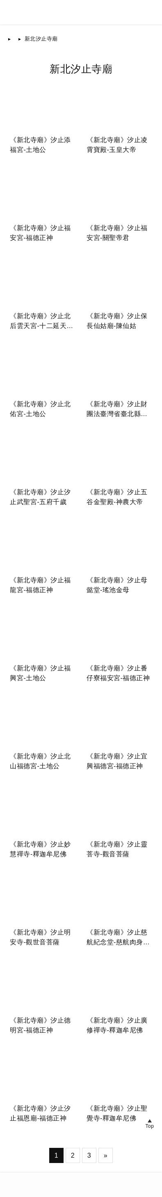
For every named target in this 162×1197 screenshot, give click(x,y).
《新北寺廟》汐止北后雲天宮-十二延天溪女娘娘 (41, 321)
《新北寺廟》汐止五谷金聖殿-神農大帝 (117, 497)
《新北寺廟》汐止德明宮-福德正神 (40, 1025)
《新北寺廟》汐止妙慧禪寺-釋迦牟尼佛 (40, 849)
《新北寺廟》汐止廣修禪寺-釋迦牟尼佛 (117, 1025)
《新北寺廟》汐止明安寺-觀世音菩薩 (40, 937)
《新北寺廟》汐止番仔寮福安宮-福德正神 (118, 673)
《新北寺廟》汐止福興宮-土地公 (40, 673)
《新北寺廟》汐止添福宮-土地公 (40, 144)
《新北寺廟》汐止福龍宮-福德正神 (40, 585)
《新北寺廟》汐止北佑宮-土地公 (40, 409)
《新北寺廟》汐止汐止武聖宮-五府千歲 (40, 497)
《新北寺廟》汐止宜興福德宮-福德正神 (117, 761)
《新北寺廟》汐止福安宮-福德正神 (40, 232)
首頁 (19, 39)
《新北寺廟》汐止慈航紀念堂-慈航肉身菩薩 (118, 938)
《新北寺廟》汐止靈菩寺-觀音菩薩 (117, 849)
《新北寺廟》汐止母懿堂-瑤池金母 (117, 585)
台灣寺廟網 (38, 1179)
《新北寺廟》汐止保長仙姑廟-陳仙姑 (117, 320)
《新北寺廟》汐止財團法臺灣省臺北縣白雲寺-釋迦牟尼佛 (117, 410)
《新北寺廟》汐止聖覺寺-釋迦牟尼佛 (117, 1113)
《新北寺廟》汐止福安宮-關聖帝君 (117, 232)
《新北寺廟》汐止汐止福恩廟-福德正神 (40, 1113)
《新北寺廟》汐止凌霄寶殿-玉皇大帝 (117, 144)
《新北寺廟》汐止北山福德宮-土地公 (40, 761)
